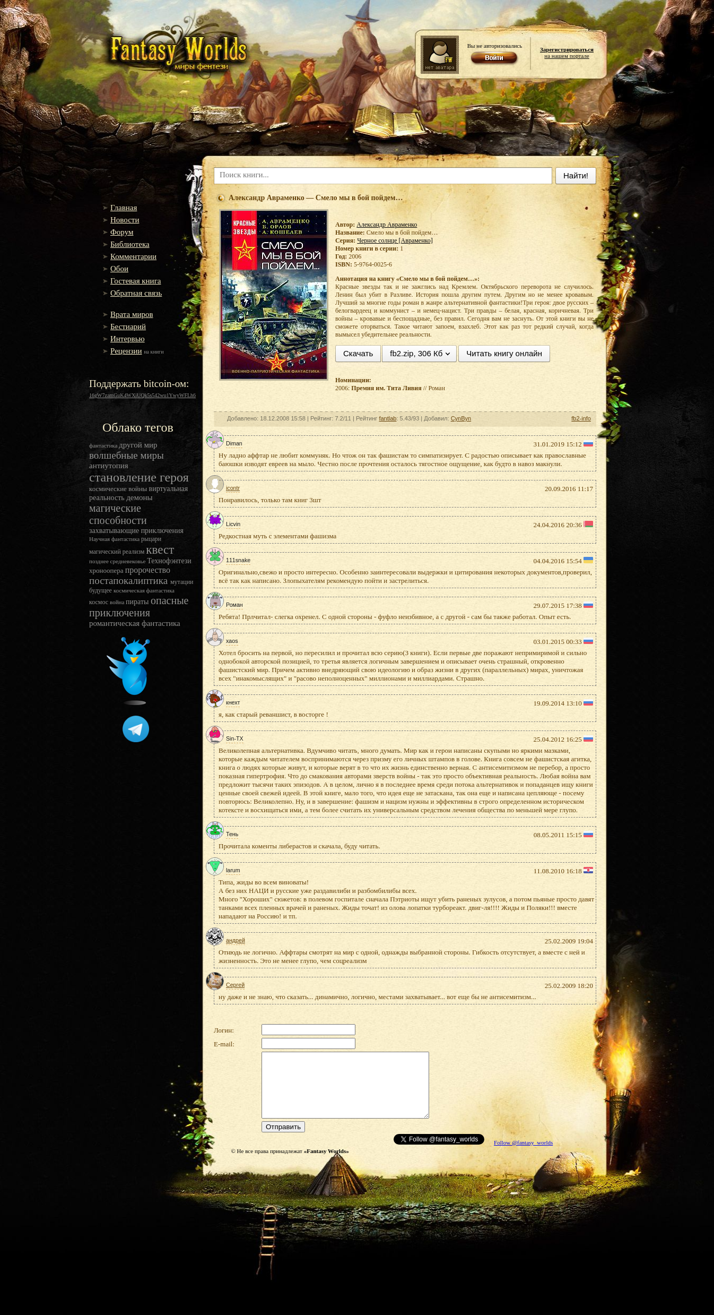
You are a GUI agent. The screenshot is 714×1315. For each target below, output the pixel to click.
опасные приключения (138, 606)
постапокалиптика (129, 580)
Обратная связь (136, 293)
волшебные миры (126, 455)
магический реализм (117, 551)
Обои (119, 268)
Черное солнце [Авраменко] (395, 240)
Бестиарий (128, 326)
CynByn (461, 418)
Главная (123, 207)
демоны (139, 497)
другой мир (138, 445)
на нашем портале (567, 52)
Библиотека (130, 244)
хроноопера (107, 570)
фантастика (104, 445)
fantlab (387, 418)
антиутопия (108, 465)
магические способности (118, 514)
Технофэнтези (169, 561)
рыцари (151, 539)
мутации (182, 582)
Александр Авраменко (386, 224)
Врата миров (131, 314)
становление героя (139, 477)
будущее (101, 590)
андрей (235, 940)
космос (99, 602)
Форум (121, 232)
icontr (233, 488)
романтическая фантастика (134, 623)
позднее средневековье (118, 561)
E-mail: (224, 1044)
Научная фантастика (115, 539)
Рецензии (126, 351)
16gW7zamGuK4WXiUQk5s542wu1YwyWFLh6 (142, 395)
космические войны (119, 489)
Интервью (127, 338)
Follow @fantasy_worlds (523, 1142)
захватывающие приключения (136, 531)
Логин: (224, 1030)
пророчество (147, 569)
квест (160, 549)
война (118, 602)
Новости (124, 220)
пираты (138, 602)
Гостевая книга (135, 281)
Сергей (235, 985)
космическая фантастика (144, 590)
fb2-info (581, 418)
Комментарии (133, 256)
